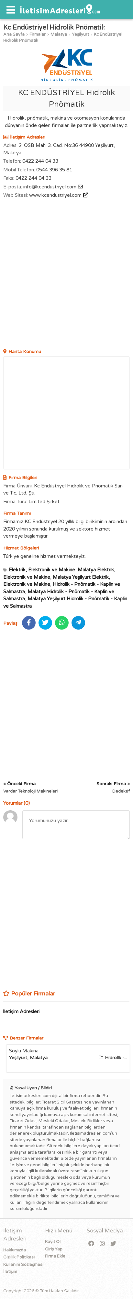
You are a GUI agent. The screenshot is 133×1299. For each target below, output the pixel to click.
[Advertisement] (66, 274)
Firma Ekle (55, 1256)
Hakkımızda (14, 1250)
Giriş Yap (53, 1249)
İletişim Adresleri (21, 1011)
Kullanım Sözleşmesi (23, 1264)
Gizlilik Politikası (19, 1257)
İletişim (10, 1271)
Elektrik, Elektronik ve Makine (42, 570)
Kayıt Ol (53, 1241)
